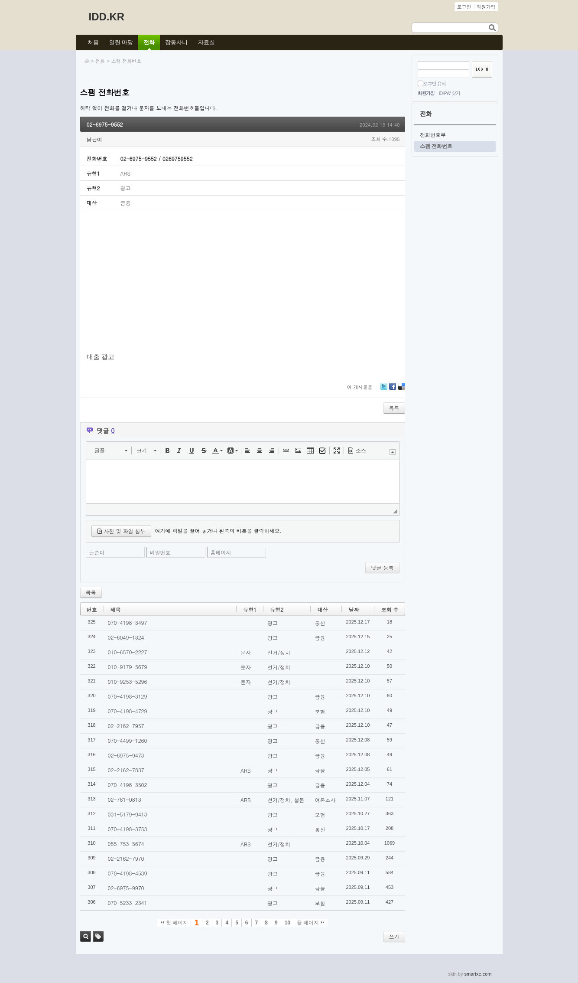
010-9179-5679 (127, 666)
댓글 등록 (382, 567)
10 (287, 923)
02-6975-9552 (105, 124)
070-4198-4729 (127, 711)
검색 (85, 936)
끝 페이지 (310, 923)
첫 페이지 (174, 923)
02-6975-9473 (126, 755)
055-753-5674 (126, 843)
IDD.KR (107, 17)
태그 (98, 936)
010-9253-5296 (127, 681)
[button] (111, 450)
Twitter (383, 389)
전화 (100, 61)
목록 (394, 407)
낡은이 (94, 139)
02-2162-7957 (126, 725)
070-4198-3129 (127, 696)
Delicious (401, 389)
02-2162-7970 (126, 858)
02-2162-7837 (126, 770)
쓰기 (394, 936)
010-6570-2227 (127, 652)
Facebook (392, 389)
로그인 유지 (434, 83)
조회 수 (389, 609)
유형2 (276, 609)
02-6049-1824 (126, 637)
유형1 (250, 609)
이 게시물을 (360, 387)
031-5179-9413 (127, 814)
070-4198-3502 (127, 784)
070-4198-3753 (127, 829)
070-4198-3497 (127, 622)
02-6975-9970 (126, 888)
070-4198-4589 (127, 873)
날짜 (353, 609)
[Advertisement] (243, 282)
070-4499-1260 (127, 740)
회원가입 (426, 93)
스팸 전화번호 (126, 61)
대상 (322, 609)
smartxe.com (478, 973)
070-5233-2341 (127, 902)
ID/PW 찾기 (449, 93)
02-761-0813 (124, 799)
